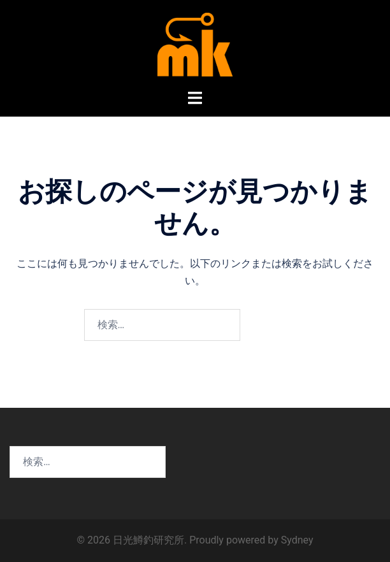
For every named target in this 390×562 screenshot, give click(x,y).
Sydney (297, 540)
